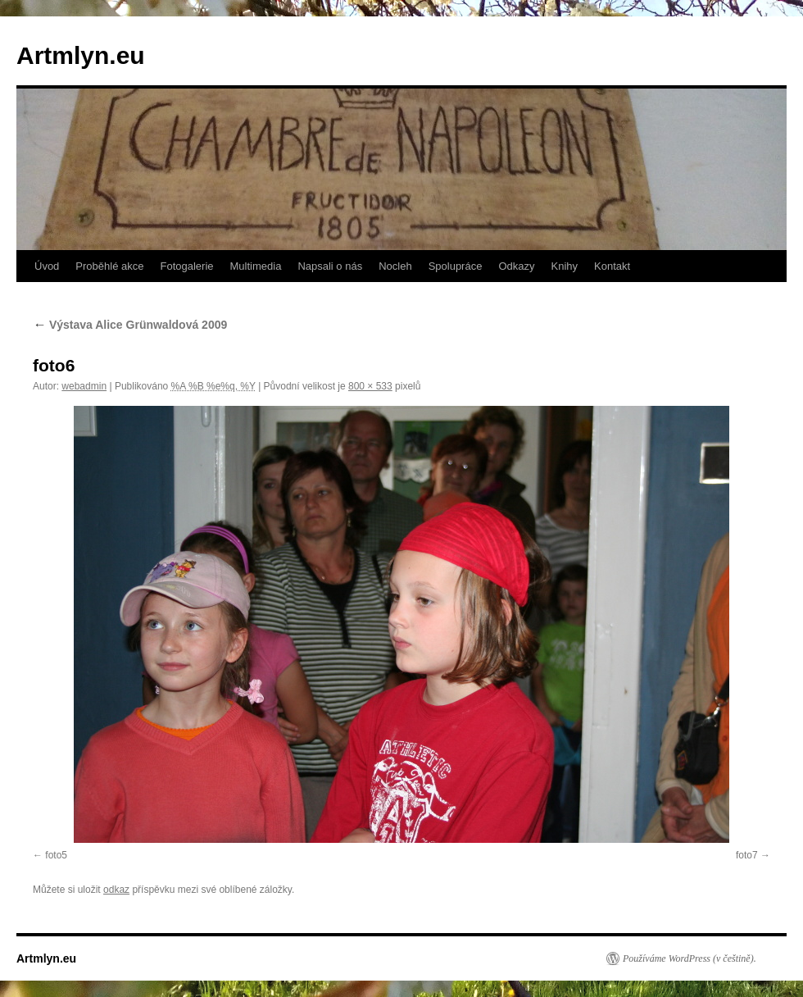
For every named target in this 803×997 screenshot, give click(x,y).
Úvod (46, 266)
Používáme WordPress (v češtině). (689, 958)
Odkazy (516, 266)
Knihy (564, 266)
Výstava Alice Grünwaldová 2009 (130, 324)
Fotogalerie (186, 266)
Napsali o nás (329, 266)
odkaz (116, 889)
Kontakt (612, 266)
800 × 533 (370, 386)
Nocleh (395, 266)
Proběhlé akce (109, 266)
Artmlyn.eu (80, 55)
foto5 (56, 855)
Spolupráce (456, 266)
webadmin (84, 386)
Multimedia (256, 266)
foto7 (747, 855)
